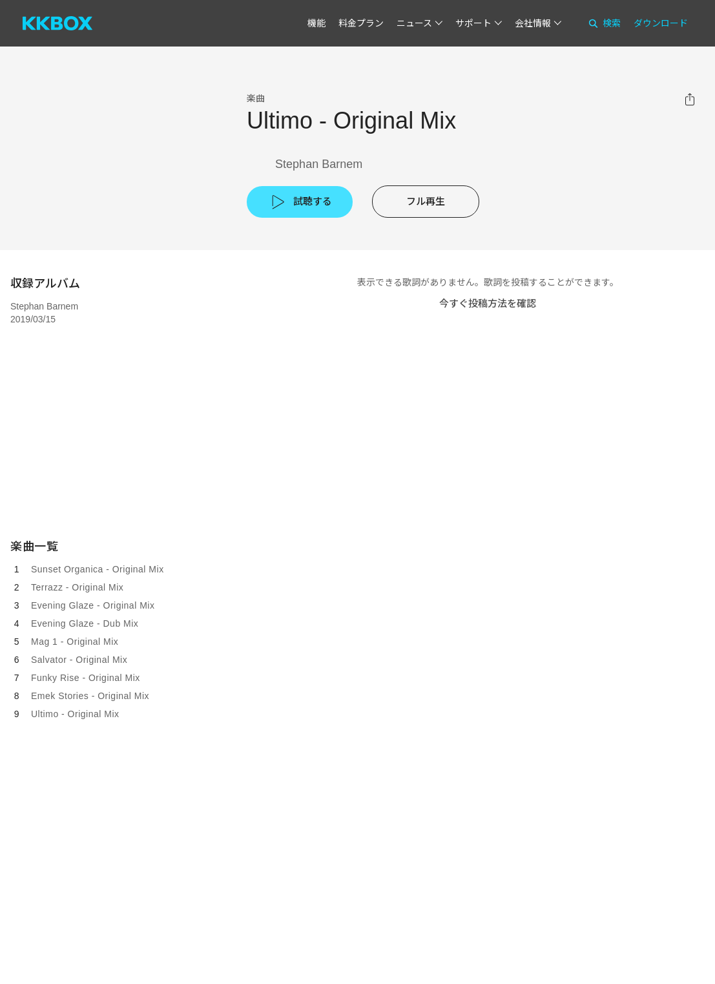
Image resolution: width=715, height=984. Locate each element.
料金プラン (361, 23)
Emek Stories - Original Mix (90, 696)
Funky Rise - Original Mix (85, 678)
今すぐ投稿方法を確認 (487, 303)
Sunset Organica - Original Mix (97, 569)
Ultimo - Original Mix (75, 714)
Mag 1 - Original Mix (74, 641)
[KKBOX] (57, 23)
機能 (316, 23)
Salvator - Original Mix (79, 659)
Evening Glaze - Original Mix (92, 605)
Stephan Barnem (318, 164)
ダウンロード (661, 23)
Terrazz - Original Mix (77, 587)
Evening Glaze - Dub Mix (84, 623)
